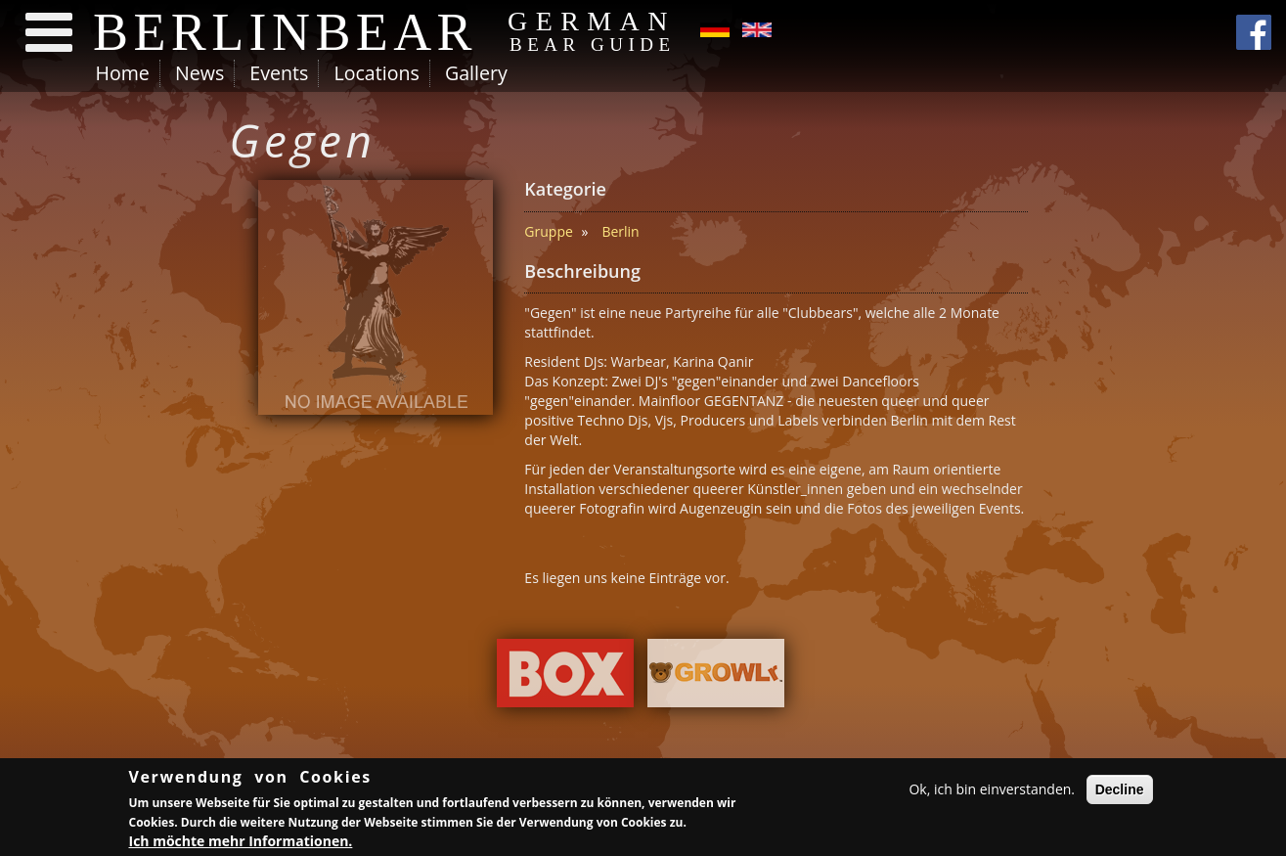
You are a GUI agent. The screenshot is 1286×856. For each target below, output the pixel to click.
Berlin (620, 231)
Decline (1119, 790)
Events (278, 73)
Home (123, 73)
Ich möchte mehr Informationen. (241, 842)
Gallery (476, 73)
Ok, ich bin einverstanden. (992, 790)
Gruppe (548, 231)
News (199, 73)
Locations (376, 73)
